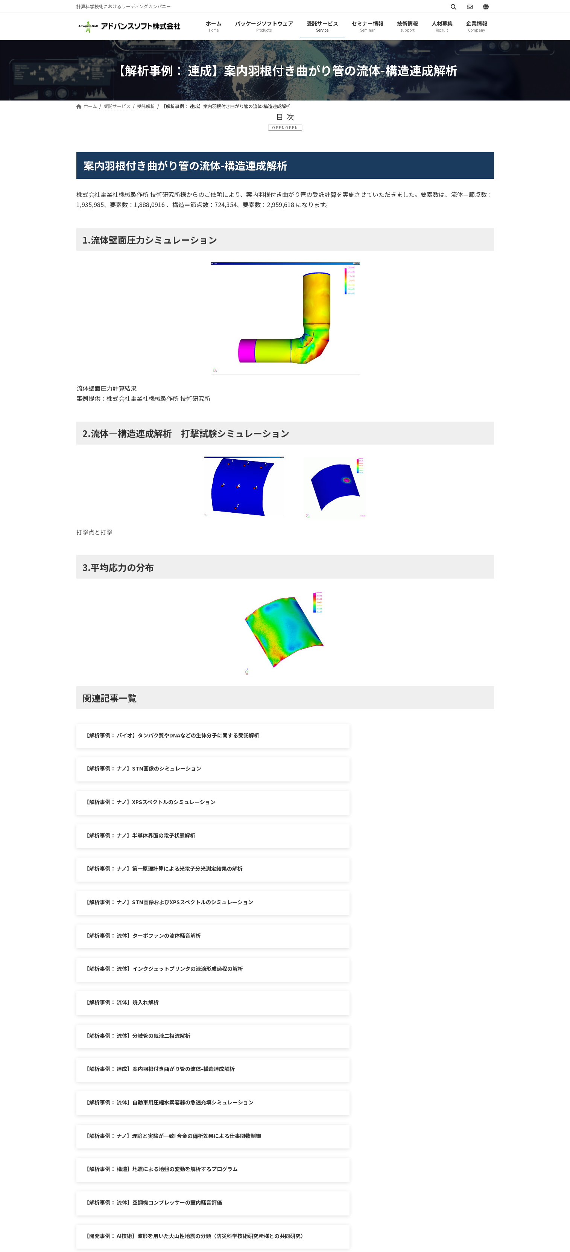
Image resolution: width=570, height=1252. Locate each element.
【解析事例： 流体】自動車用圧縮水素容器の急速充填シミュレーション (383, 911)
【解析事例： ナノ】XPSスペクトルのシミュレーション (150, 770)
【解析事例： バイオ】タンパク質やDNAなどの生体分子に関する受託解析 (171, 735)
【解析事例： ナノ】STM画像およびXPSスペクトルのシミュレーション (383, 805)
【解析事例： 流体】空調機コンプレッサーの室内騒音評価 (153, 981)
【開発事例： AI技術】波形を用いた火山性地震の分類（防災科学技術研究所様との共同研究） (390, 985)
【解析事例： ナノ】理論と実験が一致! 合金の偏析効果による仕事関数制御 (172, 946)
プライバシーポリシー (111, 1120)
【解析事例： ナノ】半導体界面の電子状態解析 (354, 770)
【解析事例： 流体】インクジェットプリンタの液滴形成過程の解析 (378, 840)
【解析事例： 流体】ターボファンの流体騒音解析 (142, 840)
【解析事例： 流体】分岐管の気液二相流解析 (351, 876)
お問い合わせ (220, 1120)
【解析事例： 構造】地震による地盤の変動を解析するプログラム (375, 946)
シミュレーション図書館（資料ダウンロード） (309, 1120)
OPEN (291, 127)
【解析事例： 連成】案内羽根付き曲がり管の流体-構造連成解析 (159, 911)
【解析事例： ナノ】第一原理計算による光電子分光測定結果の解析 (163, 805)
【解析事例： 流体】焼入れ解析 (121, 876)
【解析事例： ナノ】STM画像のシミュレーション (357, 735)
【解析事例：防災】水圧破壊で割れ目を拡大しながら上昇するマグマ (165, 1024)
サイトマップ (171, 1120)
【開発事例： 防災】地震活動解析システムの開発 (356, 1024)
